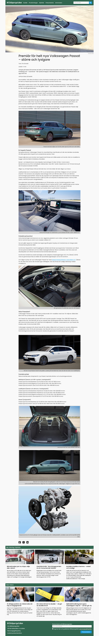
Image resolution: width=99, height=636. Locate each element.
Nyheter (41, 3)
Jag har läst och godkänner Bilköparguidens (73, 629)
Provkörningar (33, 3)
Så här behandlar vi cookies (16, 628)
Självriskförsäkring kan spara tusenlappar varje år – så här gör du (79, 605)
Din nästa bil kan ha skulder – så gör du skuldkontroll (49, 605)
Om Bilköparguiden (13, 626)
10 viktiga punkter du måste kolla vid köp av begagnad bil (19, 605)
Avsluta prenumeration (14, 633)
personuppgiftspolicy (85, 629)
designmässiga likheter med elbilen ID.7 (64, 260)
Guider (25, 3)
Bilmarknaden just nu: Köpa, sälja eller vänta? (18, 567)
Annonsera (58, 3)
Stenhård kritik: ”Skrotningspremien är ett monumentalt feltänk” (49, 567)
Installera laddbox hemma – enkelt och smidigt (78, 567)
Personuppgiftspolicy (14, 631)
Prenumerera (50, 3)
